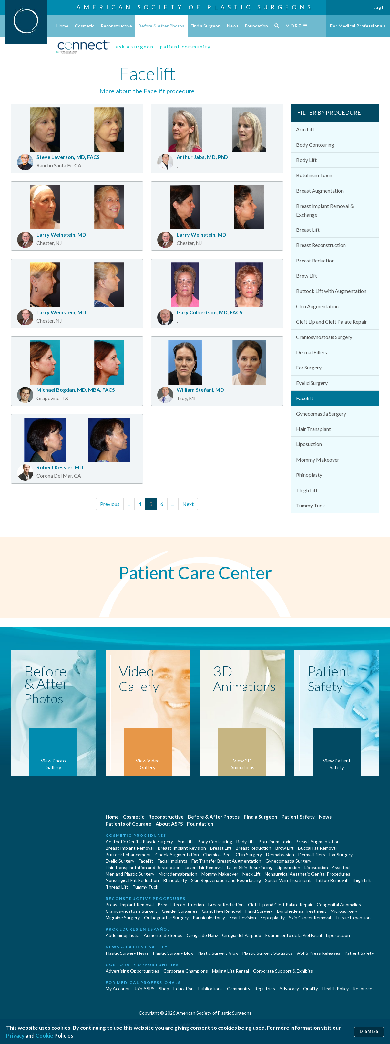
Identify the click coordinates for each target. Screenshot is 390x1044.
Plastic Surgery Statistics (267, 953)
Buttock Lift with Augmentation (331, 291)
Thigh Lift (307, 490)
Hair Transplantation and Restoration (143, 867)
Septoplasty (272, 917)
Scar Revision (242, 917)
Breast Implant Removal (130, 848)
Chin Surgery (249, 854)
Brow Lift (306, 275)
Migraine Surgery (123, 917)
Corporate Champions (185, 971)
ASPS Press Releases (318, 953)
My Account (118, 988)
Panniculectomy (209, 917)
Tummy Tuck (310, 505)
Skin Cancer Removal (310, 917)
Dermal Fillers (311, 352)
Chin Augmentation (317, 306)
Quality (310, 988)
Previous (109, 504)
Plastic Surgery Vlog (217, 953)
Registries (264, 988)
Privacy (15, 1035)
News (233, 25)
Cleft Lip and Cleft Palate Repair (331, 321)
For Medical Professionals (358, 25)
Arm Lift (305, 129)
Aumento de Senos (163, 935)
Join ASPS (144, 988)
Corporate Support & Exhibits (283, 971)
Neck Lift (251, 874)
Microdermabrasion (178, 874)
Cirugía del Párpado (241, 935)
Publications (210, 988)
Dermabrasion (280, 854)
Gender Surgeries (180, 911)
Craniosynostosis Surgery (324, 337)
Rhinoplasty (309, 475)
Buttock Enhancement (128, 854)
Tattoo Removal (331, 880)
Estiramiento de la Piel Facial (293, 935)
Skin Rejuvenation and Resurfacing (226, 880)
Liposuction (309, 444)
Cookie (44, 1035)
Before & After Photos (161, 25)
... (129, 504)
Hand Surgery (259, 911)
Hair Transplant (313, 429)
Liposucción (338, 935)
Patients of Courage (128, 823)
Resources (364, 988)
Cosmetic (84, 25)
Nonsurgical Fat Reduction (132, 880)
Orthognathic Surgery (166, 917)
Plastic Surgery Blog (173, 953)
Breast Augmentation (320, 190)
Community (238, 988)
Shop (164, 988)
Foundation (256, 25)
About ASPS (169, 823)
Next (188, 504)
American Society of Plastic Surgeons (195, 7)
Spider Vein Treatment (288, 880)
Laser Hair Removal (204, 867)
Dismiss (369, 1031)
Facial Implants (172, 861)
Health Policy (335, 988)
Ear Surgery (309, 367)
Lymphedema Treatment (301, 911)
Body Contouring (315, 145)
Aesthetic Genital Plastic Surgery (139, 841)
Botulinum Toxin (314, 175)
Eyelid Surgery (312, 383)
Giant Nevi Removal (221, 911)
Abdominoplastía (122, 935)
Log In (379, 7)
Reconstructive (116, 25)
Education (183, 988)
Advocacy (289, 988)
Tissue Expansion (353, 917)
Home (62, 25)
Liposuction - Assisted (327, 867)
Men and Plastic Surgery (130, 874)
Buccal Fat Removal (317, 848)
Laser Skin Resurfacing (249, 867)
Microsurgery (344, 911)
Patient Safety (298, 817)
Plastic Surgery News (127, 953)
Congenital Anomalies (339, 904)
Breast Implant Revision (182, 848)
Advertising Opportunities (132, 971)
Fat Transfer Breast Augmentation (226, 861)
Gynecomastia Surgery (321, 413)
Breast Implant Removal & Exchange (325, 210)
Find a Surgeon (206, 25)
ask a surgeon (135, 46)
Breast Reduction (315, 260)
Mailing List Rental (230, 971)
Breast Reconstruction (321, 245)
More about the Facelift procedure (147, 91)
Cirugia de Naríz (202, 935)
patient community (185, 46)
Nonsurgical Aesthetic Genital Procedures (307, 874)
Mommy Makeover (317, 459)
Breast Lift (308, 230)
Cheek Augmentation (177, 854)
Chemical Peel (217, 854)
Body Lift (306, 160)
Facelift (304, 398)
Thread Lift (117, 887)
